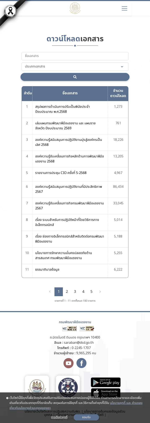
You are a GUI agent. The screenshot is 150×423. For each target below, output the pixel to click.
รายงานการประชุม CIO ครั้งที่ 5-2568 (61, 173)
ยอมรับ (86, 417)
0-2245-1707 (81, 348)
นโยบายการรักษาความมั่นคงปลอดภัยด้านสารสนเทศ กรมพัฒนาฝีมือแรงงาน (63, 256)
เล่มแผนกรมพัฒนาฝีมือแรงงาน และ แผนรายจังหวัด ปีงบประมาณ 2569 (65, 126)
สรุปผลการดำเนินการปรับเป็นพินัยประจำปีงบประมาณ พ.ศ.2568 (62, 109)
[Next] (100, 291)
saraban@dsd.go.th (79, 342)
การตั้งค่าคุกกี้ (59, 417)
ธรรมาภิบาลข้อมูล (47, 269)
